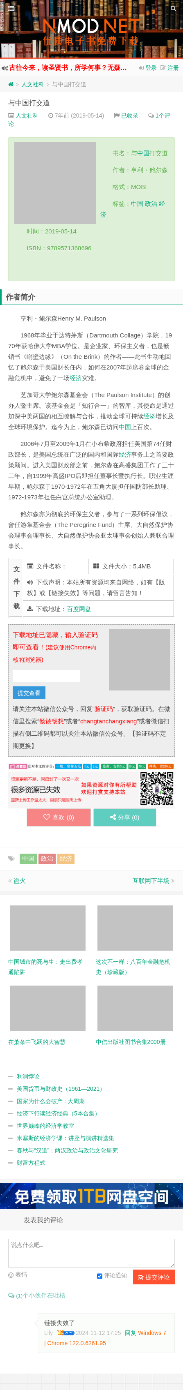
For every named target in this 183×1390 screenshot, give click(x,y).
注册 (173, 68)
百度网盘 (79, 608)
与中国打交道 (29, 103)
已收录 (129, 115)
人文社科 (32, 84)
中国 (143, 153)
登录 (151, 68)
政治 (151, 203)
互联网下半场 (151, 880)
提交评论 (154, 1277)
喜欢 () (58, 817)
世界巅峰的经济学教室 (45, 1125)
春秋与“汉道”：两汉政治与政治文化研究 (67, 1150)
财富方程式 (31, 1162)
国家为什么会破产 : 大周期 (51, 1101)
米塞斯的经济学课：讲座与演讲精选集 (65, 1138)
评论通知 (112, 1276)
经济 (76, 377)
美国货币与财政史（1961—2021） (61, 1088)
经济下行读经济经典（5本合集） (58, 1113)
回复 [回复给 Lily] (130, 1333)
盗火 (20, 880)
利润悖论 (28, 1076)
